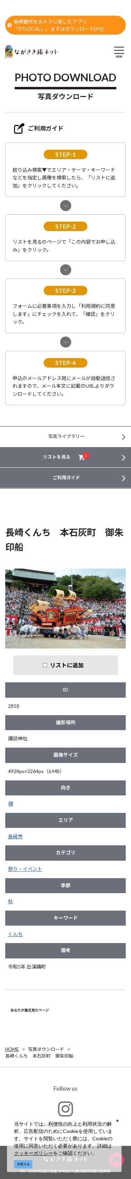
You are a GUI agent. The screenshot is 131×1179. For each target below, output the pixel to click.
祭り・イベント (25, 869)
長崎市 (15, 836)
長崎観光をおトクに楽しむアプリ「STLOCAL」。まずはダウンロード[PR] (55, 25)
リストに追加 (66, 665)
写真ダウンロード (46, 1049)
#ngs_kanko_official (65, 1114)
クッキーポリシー (33, 1153)
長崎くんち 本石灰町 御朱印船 (39, 1056)
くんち (15, 934)
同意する (23, 1164)
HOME (12, 1049)
